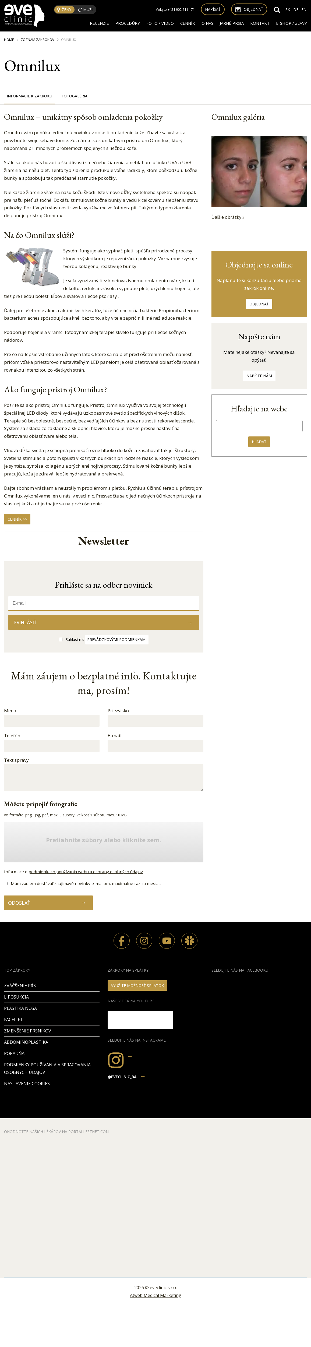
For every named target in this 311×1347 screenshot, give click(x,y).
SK (287, 9)
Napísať (213, 9)
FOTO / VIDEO (160, 23)
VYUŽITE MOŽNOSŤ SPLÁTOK (137, 985)
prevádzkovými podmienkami (117, 639)
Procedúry (127, 23)
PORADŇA (14, 1053)
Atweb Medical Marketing (155, 1295)
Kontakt (260, 23)
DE (295, 9)
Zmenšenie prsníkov (27, 1031)
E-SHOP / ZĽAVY (291, 23)
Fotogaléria (74, 95)
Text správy (16, 760)
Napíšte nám (259, 375)
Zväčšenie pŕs (20, 986)
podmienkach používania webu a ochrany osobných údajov (86, 871)
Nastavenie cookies (27, 1084)
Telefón (12, 735)
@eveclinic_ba (122, 1076)
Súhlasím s (107, 639)
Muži (88, 9)
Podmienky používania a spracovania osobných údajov (47, 1069)
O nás (207, 23)
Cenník (187, 23)
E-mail (115, 735)
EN (303, 9)
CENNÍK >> (17, 519)
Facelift (13, 1019)
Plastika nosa (20, 1008)
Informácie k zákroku (29, 95)
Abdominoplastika (26, 1042)
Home (9, 39)
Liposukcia (16, 997)
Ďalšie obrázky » (228, 217)
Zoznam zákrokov (37, 39)
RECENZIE (99, 23)
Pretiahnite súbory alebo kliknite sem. (103, 840)
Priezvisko (118, 710)
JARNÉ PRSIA (232, 23)
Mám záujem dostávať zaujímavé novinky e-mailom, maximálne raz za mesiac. (86, 883)
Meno (10, 710)
